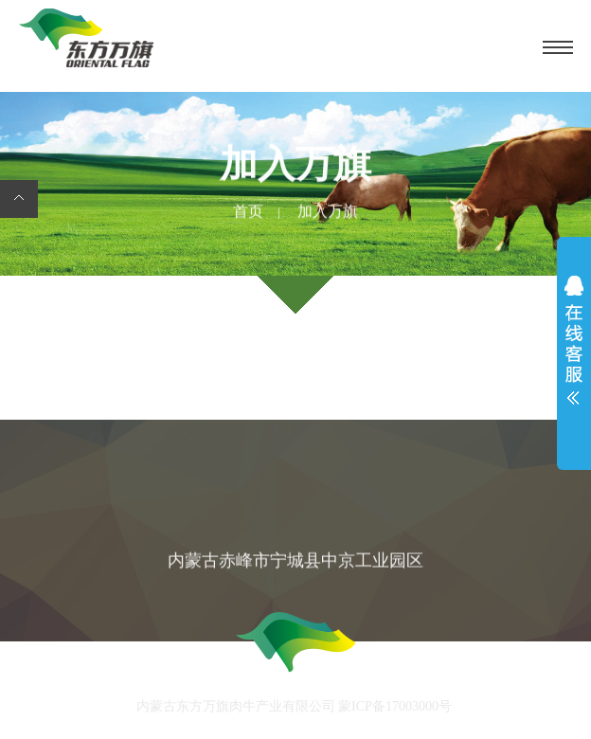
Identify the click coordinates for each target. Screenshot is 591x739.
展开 (574, 345)
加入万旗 (327, 212)
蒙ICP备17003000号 (395, 708)
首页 (248, 212)
